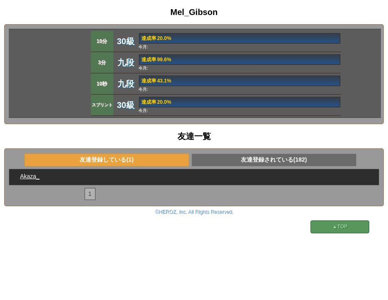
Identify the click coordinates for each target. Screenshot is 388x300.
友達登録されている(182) (274, 159)
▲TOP (339, 227)
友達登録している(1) (106, 159)
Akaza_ (30, 176)
